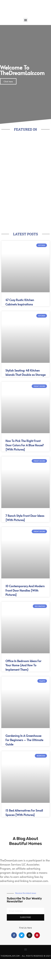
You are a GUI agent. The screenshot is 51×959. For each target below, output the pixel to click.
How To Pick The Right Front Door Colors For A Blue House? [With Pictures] (24, 445)
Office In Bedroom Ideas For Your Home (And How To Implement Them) (23, 665)
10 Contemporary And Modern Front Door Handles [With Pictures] (25, 590)
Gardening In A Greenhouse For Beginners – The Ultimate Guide (24, 740)
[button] (25, 20)
